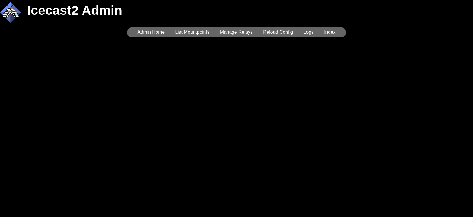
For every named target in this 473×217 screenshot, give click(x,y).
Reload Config (278, 32)
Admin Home (151, 32)
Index (329, 32)
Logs (308, 32)
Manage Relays (236, 32)
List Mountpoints (192, 32)
